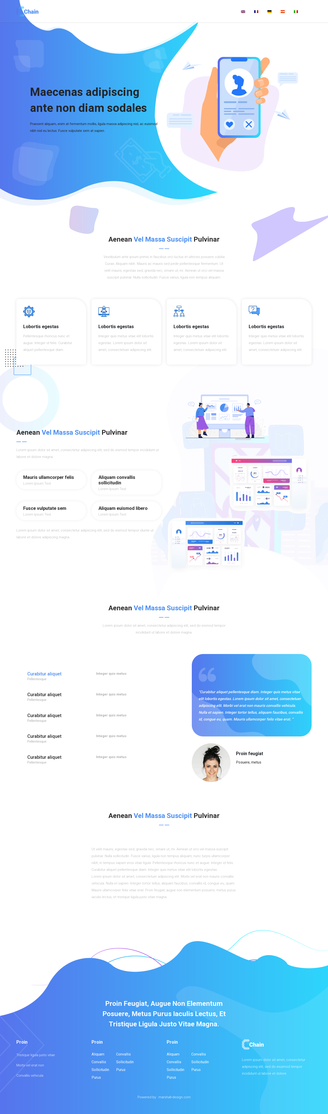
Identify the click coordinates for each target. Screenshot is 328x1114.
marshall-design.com (175, 1097)
